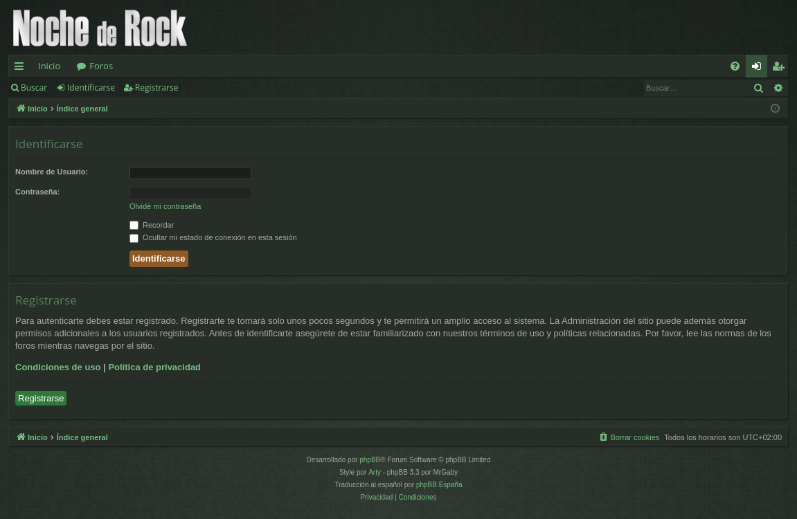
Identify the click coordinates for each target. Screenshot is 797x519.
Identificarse (91, 87)
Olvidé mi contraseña (165, 206)
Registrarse (157, 87)
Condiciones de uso (58, 367)
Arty (374, 472)
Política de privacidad (154, 367)
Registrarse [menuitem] (781, 69)
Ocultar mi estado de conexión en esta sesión (213, 237)
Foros (101, 66)
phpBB (369, 460)
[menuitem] (735, 66)
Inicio (49, 66)
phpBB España (439, 485)
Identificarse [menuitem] (760, 69)
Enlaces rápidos (22, 69)
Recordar (151, 225)
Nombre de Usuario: (51, 171)
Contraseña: (37, 192)
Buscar (34, 87)
